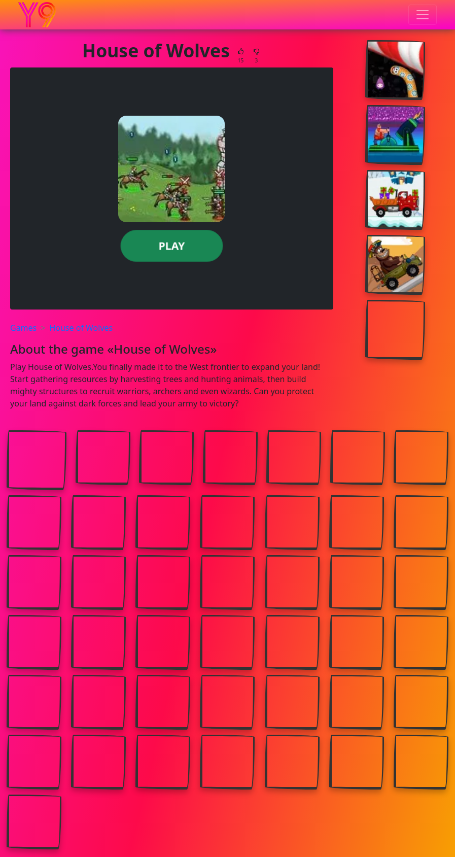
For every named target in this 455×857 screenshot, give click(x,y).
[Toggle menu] (422, 15)
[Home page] (37, 14)
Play (171, 245)
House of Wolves (81, 327)
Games (23, 327)
